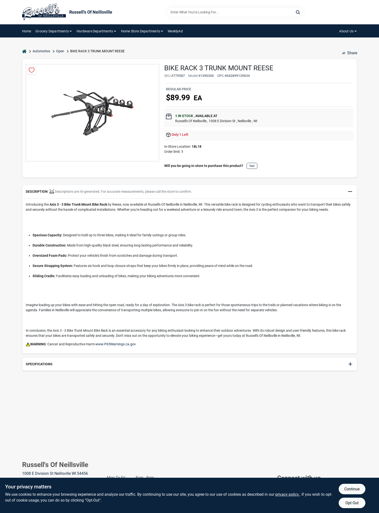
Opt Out (352, 503)
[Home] (24, 51)
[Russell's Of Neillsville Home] (44, 12)
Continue (352, 489)
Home (26, 31)
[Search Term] (235, 12)
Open (60, 51)
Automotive (41, 51)
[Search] (298, 12)
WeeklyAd (175, 31)
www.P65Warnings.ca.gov (115, 344)
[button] (189, 192)
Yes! (252, 166)
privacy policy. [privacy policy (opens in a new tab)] (287, 494)
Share (349, 53)
